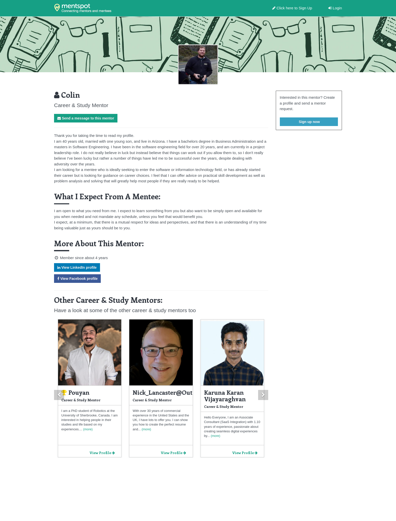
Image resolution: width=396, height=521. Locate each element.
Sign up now (309, 122)
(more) (87, 429)
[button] (59, 395)
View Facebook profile (77, 279)
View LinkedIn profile (77, 267)
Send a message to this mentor (85, 118)
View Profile (102, 452)
